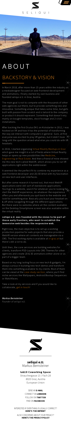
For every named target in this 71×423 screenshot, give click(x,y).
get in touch (22, 287)
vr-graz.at (54, 238)
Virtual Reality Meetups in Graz (49, 148)
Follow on (35, 397)
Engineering (8, 158)
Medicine (50, 155)
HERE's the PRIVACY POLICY (35, 417)
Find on (35, 401)
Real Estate (25, 158)
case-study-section (34, 272)
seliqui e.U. (35, 8)
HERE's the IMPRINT (35, 411)
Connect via (35, 394)
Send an (35, 390)
